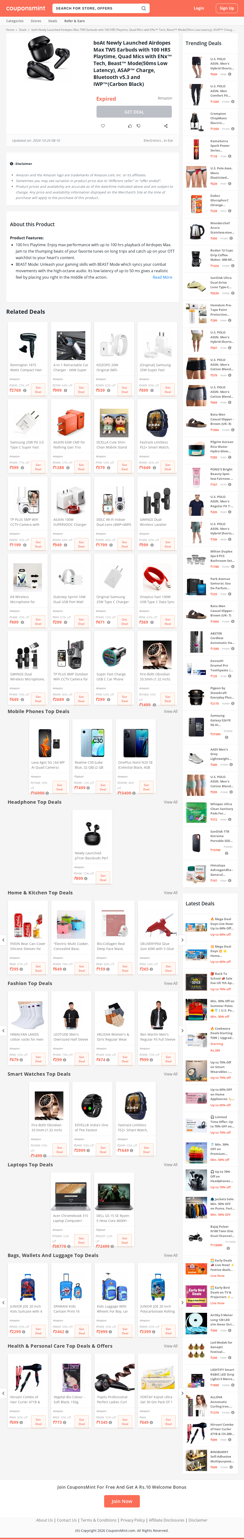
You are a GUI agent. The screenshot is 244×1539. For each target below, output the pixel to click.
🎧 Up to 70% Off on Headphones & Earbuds (221, 1176)
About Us (44, 1520)
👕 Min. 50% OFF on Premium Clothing (219, 1149)
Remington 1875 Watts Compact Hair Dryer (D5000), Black (26, 368)
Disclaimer (198, 1520)
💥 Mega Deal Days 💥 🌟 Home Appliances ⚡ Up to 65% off (221, 951)
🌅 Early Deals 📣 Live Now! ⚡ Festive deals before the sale (222, 1265)
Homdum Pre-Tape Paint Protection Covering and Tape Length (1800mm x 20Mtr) (221, 310)
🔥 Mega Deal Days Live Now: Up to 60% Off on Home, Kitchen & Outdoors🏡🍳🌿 (222, 924)
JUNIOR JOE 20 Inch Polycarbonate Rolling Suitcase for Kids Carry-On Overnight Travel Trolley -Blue (157, 1309)
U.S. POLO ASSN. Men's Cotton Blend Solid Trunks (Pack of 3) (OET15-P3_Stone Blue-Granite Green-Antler (222, 782)
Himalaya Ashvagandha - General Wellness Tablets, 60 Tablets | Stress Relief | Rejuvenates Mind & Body (222, 870)
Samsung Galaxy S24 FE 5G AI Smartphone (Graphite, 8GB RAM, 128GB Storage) (221, 720)
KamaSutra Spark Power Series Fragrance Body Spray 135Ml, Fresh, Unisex (222, 146)
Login (199, 8)
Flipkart (78, 776)
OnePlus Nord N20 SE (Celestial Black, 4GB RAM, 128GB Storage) (135, 765)
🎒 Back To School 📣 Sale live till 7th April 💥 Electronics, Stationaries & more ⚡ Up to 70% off (222, 978)
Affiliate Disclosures (166, 1520)
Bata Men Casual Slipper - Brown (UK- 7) (222, 610)
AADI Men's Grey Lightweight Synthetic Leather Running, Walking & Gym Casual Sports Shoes (222, 754)
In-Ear (168, 140)
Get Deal (134, 112)
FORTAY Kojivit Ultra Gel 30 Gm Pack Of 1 (156, 1399)
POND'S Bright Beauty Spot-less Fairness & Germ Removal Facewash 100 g (222, 474)
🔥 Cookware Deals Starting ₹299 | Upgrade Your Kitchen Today (221, 1033)
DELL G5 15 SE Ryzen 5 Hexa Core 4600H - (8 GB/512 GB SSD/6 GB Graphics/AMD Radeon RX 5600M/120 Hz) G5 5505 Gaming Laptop (113, 1218)
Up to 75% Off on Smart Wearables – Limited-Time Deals (220, 1067)
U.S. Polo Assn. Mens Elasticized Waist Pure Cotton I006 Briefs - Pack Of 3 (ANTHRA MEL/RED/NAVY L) (222, 173)
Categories (15, 21)
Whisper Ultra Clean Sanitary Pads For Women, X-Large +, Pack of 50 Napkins (222, 809)
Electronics (152, 140)
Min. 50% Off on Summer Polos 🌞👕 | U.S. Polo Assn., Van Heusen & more (222, 1006)
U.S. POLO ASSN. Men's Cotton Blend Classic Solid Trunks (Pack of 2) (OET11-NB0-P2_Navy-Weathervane (222, 392)
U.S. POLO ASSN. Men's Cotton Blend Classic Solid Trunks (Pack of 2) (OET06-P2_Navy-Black (222, 365)
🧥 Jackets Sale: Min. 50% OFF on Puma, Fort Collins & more (222, 1204)
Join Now (122, 1501)
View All (171, 711)
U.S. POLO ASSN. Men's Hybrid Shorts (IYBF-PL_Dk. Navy (220, 64)
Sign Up (227, 8)
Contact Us (67, 1520)
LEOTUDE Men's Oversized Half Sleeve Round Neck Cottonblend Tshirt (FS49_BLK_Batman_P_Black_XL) (71, 1037)
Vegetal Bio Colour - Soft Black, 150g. (69, 1399)
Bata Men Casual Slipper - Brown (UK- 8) (222, 419)
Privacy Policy (133, 1520)
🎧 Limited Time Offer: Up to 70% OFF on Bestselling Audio (221, 1122)
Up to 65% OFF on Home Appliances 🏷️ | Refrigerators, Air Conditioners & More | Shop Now (222, 1094)
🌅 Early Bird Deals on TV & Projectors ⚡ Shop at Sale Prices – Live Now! (220, 1292)
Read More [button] (162, 277)
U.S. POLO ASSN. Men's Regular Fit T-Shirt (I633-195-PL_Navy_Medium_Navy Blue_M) (222, 502)
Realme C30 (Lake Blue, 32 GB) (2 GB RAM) (89, 765)
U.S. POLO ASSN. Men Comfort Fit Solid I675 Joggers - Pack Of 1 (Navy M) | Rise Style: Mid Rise (221, 91)
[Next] (182, 940)
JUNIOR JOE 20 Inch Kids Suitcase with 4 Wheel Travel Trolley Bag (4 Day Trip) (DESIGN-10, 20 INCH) (27, 1309)
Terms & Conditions (99, 1520)
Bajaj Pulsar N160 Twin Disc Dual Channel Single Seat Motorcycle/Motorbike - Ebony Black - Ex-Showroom (222, 1231)
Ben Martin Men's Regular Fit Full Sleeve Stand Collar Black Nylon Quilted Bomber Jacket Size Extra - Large (157, 1037)
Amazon (165, 98)
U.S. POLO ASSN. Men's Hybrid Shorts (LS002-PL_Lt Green (220, 529)
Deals (52, 21)
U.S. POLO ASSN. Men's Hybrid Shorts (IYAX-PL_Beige (221, 337)
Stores (36, 21)
